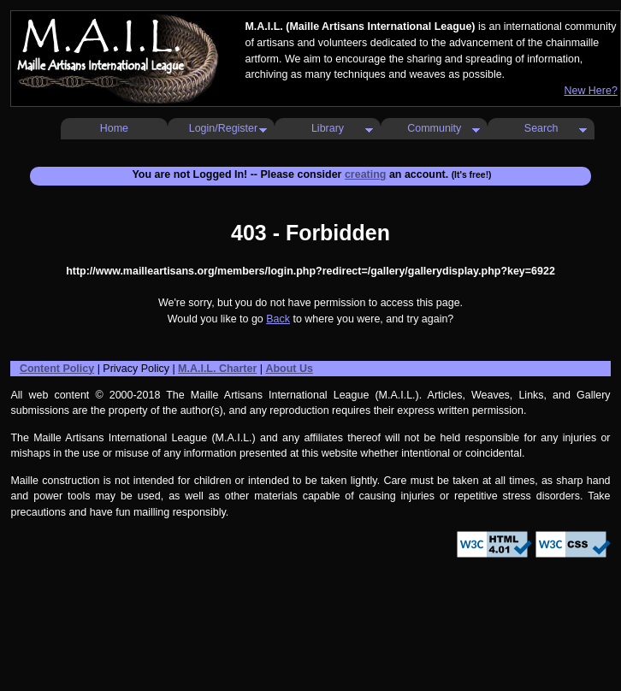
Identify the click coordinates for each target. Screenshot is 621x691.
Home (114, 128)
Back (278, 319)
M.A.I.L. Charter (217, 369)
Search (541, 128)
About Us (288, 369)
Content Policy (57, 369)
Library (327, 128)
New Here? (590, 91)
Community (434, 128)
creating (366, 174)
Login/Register (223, 128)
